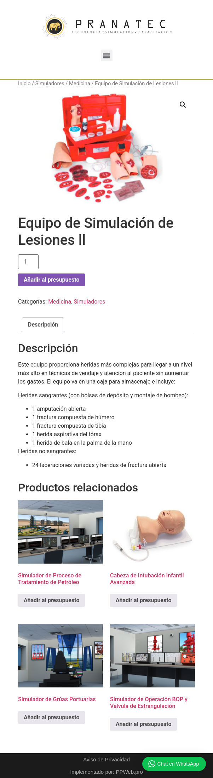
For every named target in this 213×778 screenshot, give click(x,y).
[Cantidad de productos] (28, 261)
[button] (107, 55)
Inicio (24, 83)
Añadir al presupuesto (51, 279)
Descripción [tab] (43, 324)
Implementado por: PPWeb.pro (106, 772)
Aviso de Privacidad (106, 759)
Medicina (79, 83)
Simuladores (49, 83)
